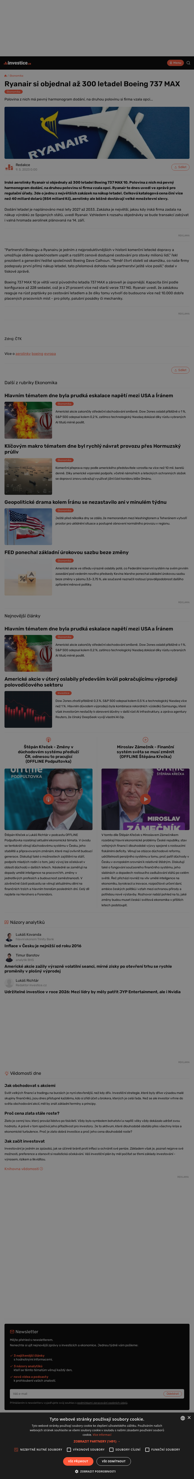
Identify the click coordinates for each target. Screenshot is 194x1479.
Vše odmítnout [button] (114, 1461)
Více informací (102, 1435)
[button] (97, 1441)
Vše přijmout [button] (78, 1461)
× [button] (189, 1418)
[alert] (97, 739)
